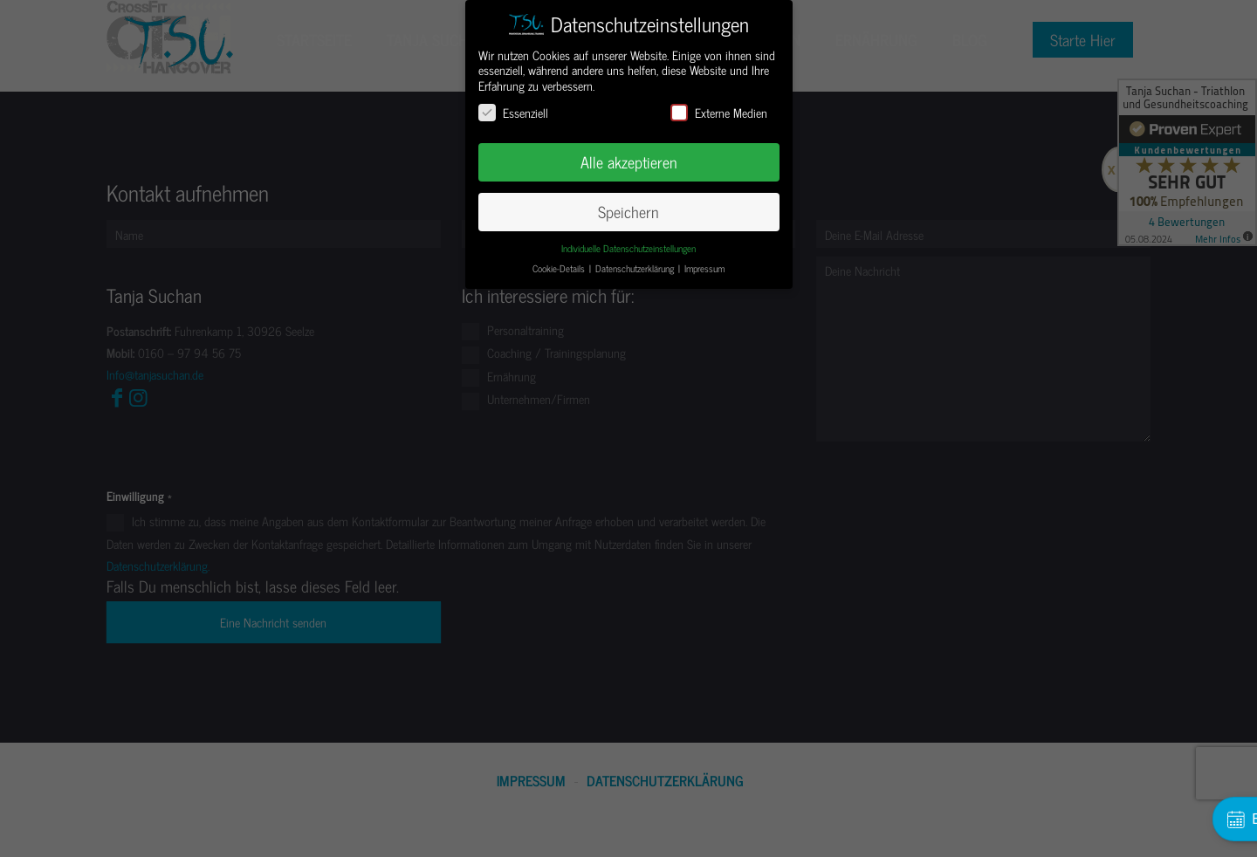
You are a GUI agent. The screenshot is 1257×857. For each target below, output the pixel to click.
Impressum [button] (704, 268)
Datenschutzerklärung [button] (636, 268)
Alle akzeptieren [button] (628, 162)
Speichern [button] (628, 211)
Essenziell (513, 112)
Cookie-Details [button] (559, 268)
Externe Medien (718, 112)
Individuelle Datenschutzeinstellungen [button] (628, 248)
